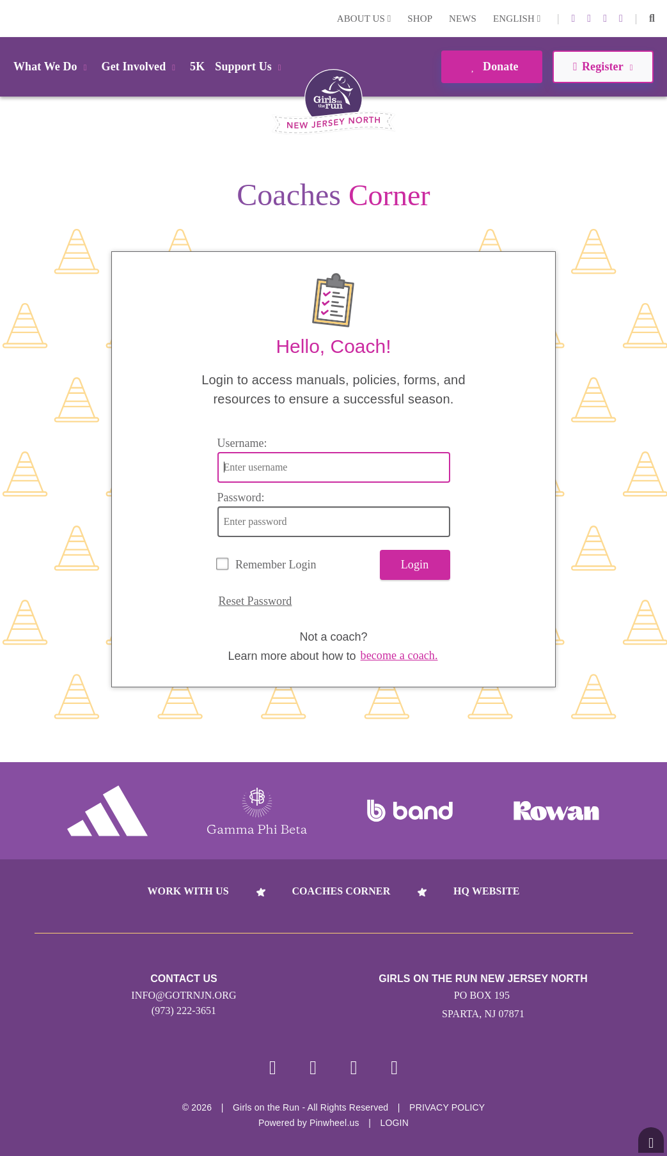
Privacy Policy (447, 1107)
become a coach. (399, 655)
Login (12, 18)
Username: (242, 443)
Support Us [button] (250, 66)
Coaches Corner (341, 891)
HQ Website (486, 891)
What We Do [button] (52, 66)
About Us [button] (364, 18)
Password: (241, 497)
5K (197, 66)
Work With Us (187, 891)
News (462, 18)
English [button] (516, 18)
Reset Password (255, 601)
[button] (652, 18)
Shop (419, 18)
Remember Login (275, 564)
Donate (491, 66)
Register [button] (602, 66)
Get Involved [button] (141, 66)
